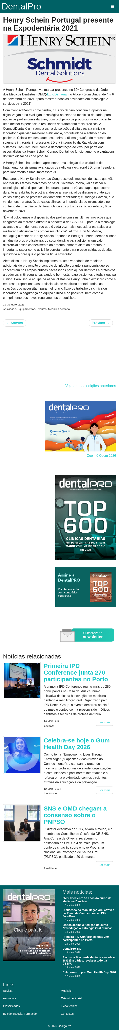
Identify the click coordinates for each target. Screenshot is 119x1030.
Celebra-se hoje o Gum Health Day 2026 (77, 743)
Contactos (67, 1013)
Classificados (11, 1006)
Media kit (66, 990)
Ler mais (104, 722)
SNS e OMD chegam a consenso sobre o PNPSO (75, 815)
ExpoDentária (57, 94)
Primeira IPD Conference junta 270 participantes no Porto (76, 672)
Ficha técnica (69, 1006)
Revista (8, 990)
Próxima (101, 323)
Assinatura (9, 998)
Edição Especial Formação (20, 1013)
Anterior (14, 323)
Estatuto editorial (71, 998)
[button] (112, 6)
